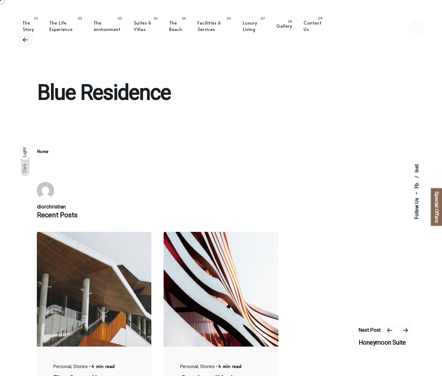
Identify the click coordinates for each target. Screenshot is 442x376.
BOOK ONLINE (348, 26)
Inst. (417, 168)
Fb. (417, 185)
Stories (80, 366)
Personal (62, 366)
